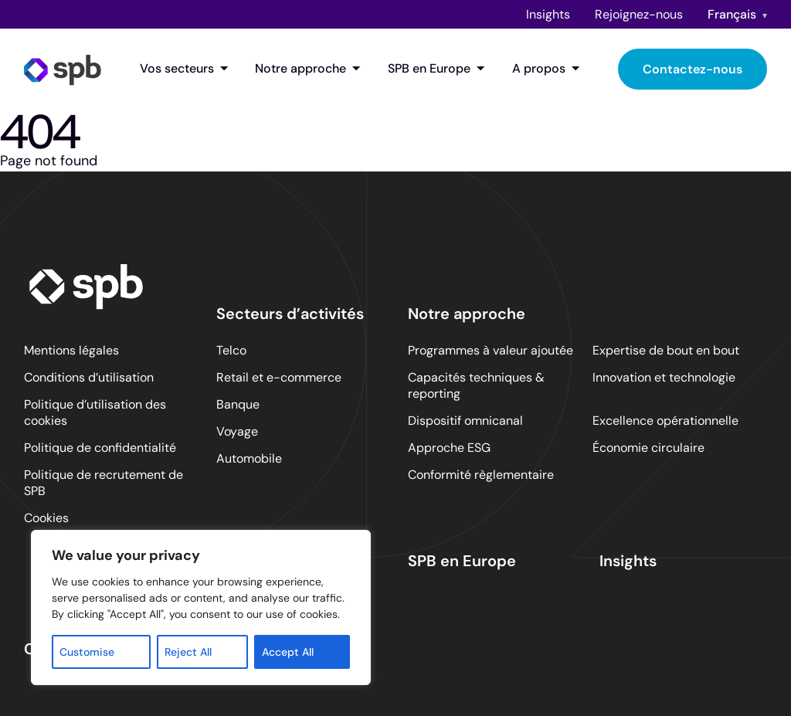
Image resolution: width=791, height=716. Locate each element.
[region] (201, 607)
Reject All (188, 652)
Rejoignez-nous (639, 14)
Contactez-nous (692, 69)
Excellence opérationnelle (665, 420)
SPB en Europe (436, 68)
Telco (231, 350)
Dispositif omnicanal (465, 420)
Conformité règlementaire (481, 475)
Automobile (249, 458)
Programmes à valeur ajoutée (490, 350)
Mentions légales (71, 350)
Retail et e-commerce (278, 377)
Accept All (288, 652)
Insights (548, 14)
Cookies (46, 518)
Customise (86, 652)
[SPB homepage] (62, 69)
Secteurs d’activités (290, 314)
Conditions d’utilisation (89, 377)
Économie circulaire (648, 447)
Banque (238, 404)
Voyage (237, 431)
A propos (546, 68)
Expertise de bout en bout (665, 350)
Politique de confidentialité (100, 447)
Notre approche (308, 68)
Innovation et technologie (663, 377)
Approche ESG (449, 447)
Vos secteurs (184, 68)
